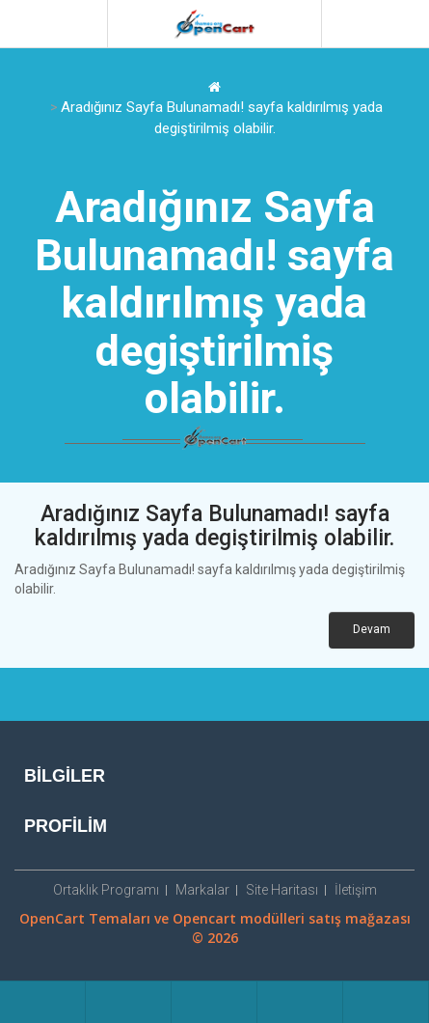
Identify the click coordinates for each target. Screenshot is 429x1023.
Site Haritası (282, 890)
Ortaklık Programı (106, 890)
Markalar (202, 890)
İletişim (356, 890)
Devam (371, 629)
